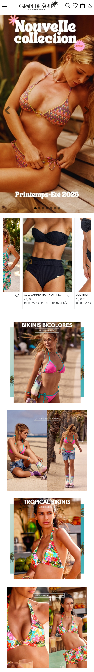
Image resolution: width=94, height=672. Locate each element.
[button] (7, 110)
